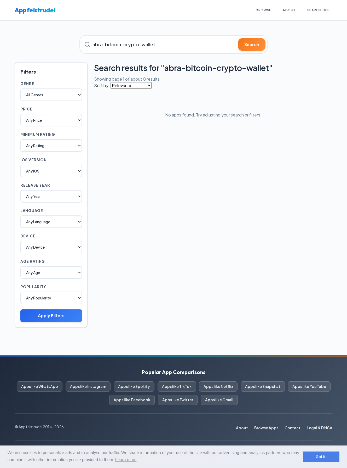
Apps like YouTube (309, 386)
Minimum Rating (37, 134)
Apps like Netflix (218, 386)
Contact (292, 428)
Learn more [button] (126, 460)
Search (251, 44)
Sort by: (102, 85)
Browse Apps (266, 428)
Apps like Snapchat (262, 386)
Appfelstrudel (35, 10)
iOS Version (33, 160)
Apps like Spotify (134, 386)
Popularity (33, 287)
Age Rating (32, 261)
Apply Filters (51, 316)
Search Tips (316, 10)
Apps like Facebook (132, 400)
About (284, 10)
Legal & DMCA (319, 428)
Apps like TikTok (177, 386)
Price (26, 109)
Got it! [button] (321, 457)
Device (27, 236)
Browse (255, 10)
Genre (27, 83)
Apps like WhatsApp (39, 386)
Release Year (35, 185)
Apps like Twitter (177, 400)
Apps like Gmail (219, 400)
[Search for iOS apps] (173, 44)
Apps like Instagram (88, 386)
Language (31, 210)
